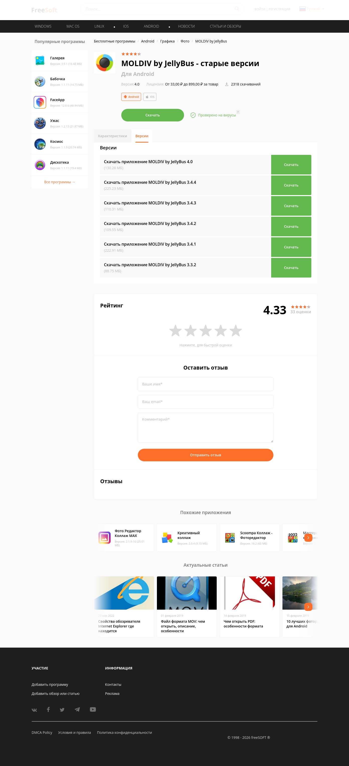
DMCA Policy (42, 732)
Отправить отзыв (205, 455)
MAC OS (73, 26)
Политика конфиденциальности (124, 732)
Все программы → (59, 181)
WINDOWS (43, 26)
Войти (260, 9)
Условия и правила (74, 732)
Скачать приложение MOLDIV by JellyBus (148, 161)
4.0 (130, 84)
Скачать (152, 115)
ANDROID (151, 26)
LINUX (99, 26)
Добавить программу (50, 684)
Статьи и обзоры (225, 26)
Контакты (113, 684)
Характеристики (112, 135)
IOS (126, 26)
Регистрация (279, 9)
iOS (150, 97)
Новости (186, 26)
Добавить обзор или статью (56, 693)
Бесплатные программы (114, 41)
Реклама (112, 693)
